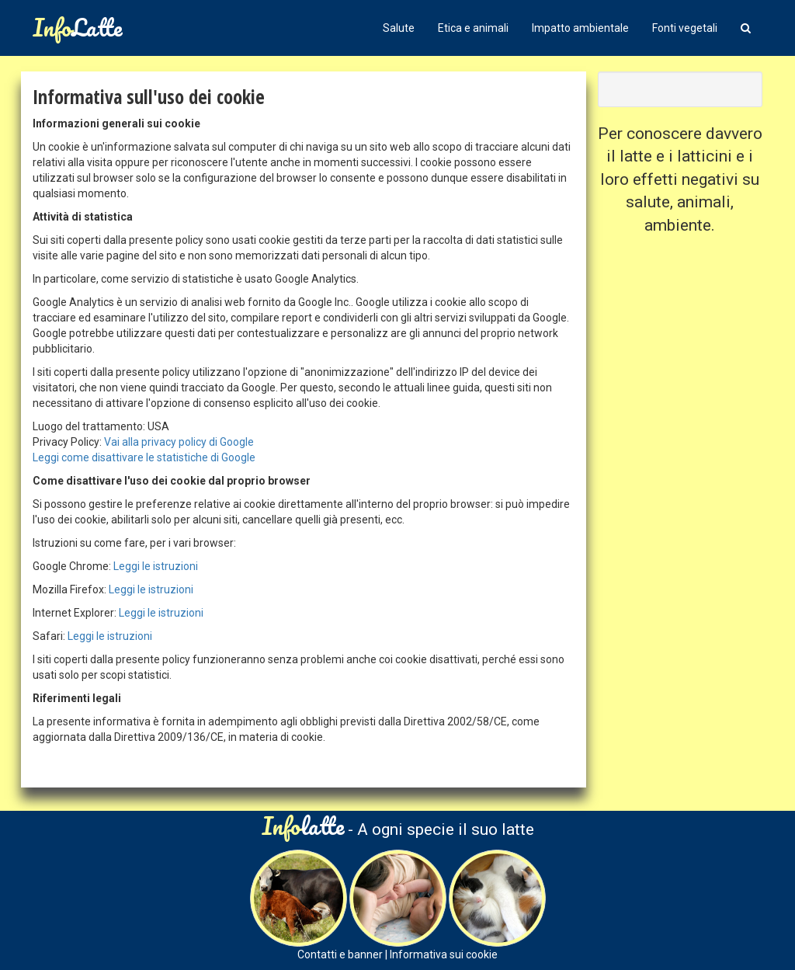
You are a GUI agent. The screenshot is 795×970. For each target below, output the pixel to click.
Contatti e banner (340, 954)
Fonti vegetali (684, 28)
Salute (399, 28)
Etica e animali (473, 28)
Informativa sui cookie (444, 954)
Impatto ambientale (580, 28)
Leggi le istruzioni (155, 566)
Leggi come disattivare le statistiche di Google (144, 457)
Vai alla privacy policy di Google (179, 442)
